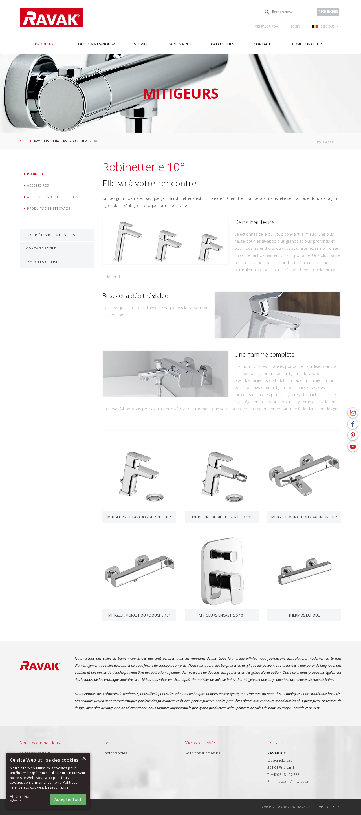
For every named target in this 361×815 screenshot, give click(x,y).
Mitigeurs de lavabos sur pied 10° (139, 517)
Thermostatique (304, 615)
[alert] (48, 781)
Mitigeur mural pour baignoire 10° (304, 517)
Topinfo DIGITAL (329, 807)
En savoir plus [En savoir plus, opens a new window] (56, 787)
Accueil (26, 141)
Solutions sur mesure (203, 753)
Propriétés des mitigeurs (50, 235)
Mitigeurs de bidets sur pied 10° (222, 517)
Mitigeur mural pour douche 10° (139, 615)
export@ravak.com (294, 781)
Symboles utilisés (42, 262)
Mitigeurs (59, 141)
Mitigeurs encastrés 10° (222, 615)
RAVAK (51, 17)
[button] (25, 799)
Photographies (114, 753)
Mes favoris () (266, 26)
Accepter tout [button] (68, 799)
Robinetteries (80, 141)
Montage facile (40, 248)
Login (295, 26)
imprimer (330, 142)
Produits (41, 141)
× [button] (84, 759)
